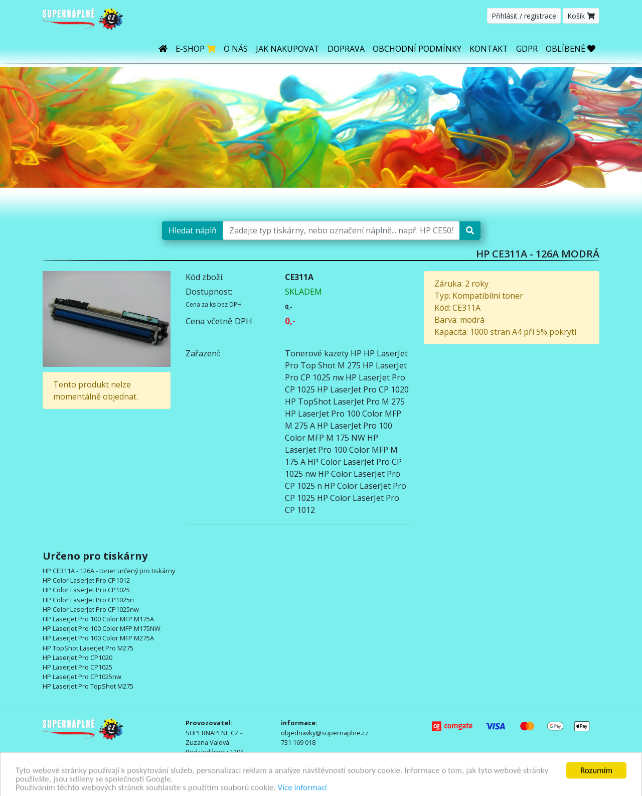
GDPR (527, 48)
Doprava (346, 48)
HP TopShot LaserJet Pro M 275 (345, 401)
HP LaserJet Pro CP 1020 (363, 389)
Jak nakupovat (287, 48)
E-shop (196, 48)
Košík (581, 16)
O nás (236, 48)
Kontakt (488, 48)
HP (356, 353)
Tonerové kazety (317, 353)
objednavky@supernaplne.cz (325, 732)
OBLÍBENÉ (570, 48)
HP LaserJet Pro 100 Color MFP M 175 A (341, 449)
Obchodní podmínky (417, 48)
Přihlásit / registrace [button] (524, 16)
